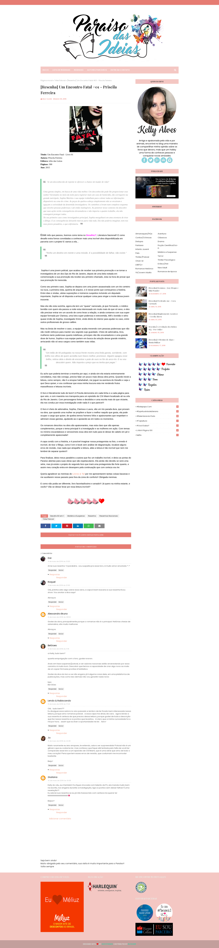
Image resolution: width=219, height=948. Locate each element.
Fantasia (139, 245)
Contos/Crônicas (143, 237)
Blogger (132, 944)
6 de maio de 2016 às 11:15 (58, 649)
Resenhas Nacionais (109, 516)
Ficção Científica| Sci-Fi (168, 247)
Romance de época (167, 271)
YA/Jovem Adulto (143, 272)
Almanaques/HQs (143, 233)
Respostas (55, 574)
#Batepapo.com (157, 406)
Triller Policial (59, 80)
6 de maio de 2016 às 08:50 (59, 617)
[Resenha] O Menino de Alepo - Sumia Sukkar (162, 341)
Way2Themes (107, 944)
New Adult (162, 267)
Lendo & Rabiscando (59, 700)
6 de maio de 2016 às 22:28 (59, 741)
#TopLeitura (157, 421)
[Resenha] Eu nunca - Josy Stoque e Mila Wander (163, 289)
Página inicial (47, 80)
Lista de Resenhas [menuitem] (61, 70)
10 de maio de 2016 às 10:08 (59, 780)
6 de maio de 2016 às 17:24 (59, 704)
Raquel (52, 581)
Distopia (139, 241)
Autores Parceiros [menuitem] (97, 70)
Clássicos (162, 237)
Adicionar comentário (60, 818)
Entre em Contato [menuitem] (120, 70)
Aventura (162, 233)
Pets (137, 253)
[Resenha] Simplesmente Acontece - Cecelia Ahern (163, 315)
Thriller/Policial (142, 257)
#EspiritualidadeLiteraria (157, 411)
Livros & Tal (78, 474)
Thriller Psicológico (166, 259)
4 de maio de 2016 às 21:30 (59, 585)
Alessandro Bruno (58, 613)
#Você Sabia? (157, 425)
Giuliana (52, 777)
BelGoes (52, 645)
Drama (161, 241)
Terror (160, 256)
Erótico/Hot (163, 263)
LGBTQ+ (139, 264)
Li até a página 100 (157, 430)
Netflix (157, 435)
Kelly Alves (47, 99)
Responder (52, 570)
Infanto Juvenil (142, 249)
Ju (49, 737)
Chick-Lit (139, 260)
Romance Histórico (144, 268)
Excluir (61, 570)
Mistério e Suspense (76, 516)
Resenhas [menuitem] (78, 70)
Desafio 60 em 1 (57, 516)
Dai (49, 558)
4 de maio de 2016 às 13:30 (59, 561)
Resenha (92, 516)
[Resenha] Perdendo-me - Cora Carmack (162, 302)
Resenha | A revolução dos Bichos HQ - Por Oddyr (163, 328)
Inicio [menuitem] (45, 70)
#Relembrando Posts (157, 416)
